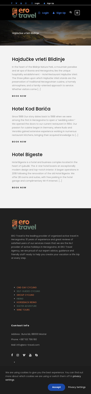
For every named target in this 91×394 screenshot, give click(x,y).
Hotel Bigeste (27, 154)
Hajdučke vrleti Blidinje (38, 59)
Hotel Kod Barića (31, 109)
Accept (56, 387)
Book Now (19, 96)
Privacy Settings (77, 387)
